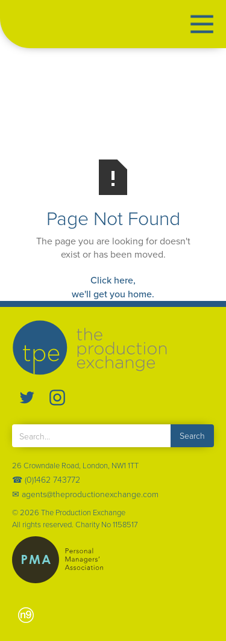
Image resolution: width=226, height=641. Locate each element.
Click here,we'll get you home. (113, 286)
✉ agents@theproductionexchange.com (85, 494)
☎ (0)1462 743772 (46, 479)
